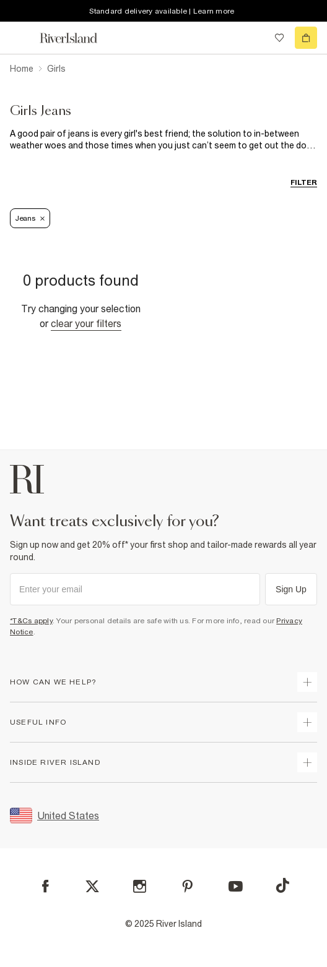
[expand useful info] (307, 722)
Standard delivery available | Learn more (161, 11)
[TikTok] (282, 885)
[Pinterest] (187, 886)
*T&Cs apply (31, 620)
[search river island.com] (254, 38)
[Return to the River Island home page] (77, 38)
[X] (92, 886)
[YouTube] (235, 886)
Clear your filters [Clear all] (86, 323)
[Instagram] (139, 886)
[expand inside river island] (307, 762)
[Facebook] (45, 886)
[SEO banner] (163, 139)
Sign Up (291, 589)
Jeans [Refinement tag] (30, 218)
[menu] (21, 38)
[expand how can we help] (307, 682)
